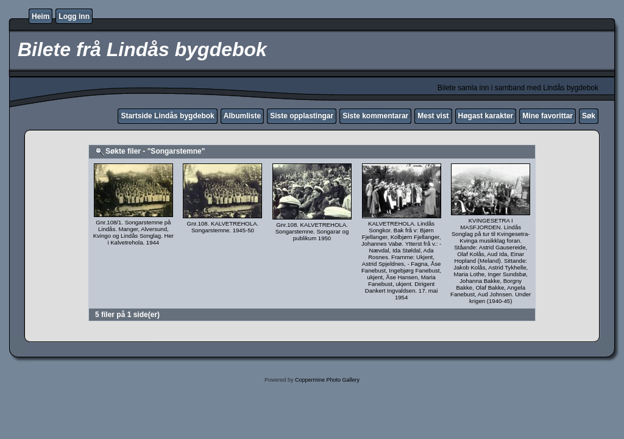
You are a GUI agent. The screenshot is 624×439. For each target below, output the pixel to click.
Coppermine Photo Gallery (327, 380)
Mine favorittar (547, 116)
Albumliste (242, 116)
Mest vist (432, 116)
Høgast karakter (486, 116)
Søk (588, 116)
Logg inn (74, 16)
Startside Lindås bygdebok (167, 116)
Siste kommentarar (375, 116)
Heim (40, 16)
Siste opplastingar (301, 116)
